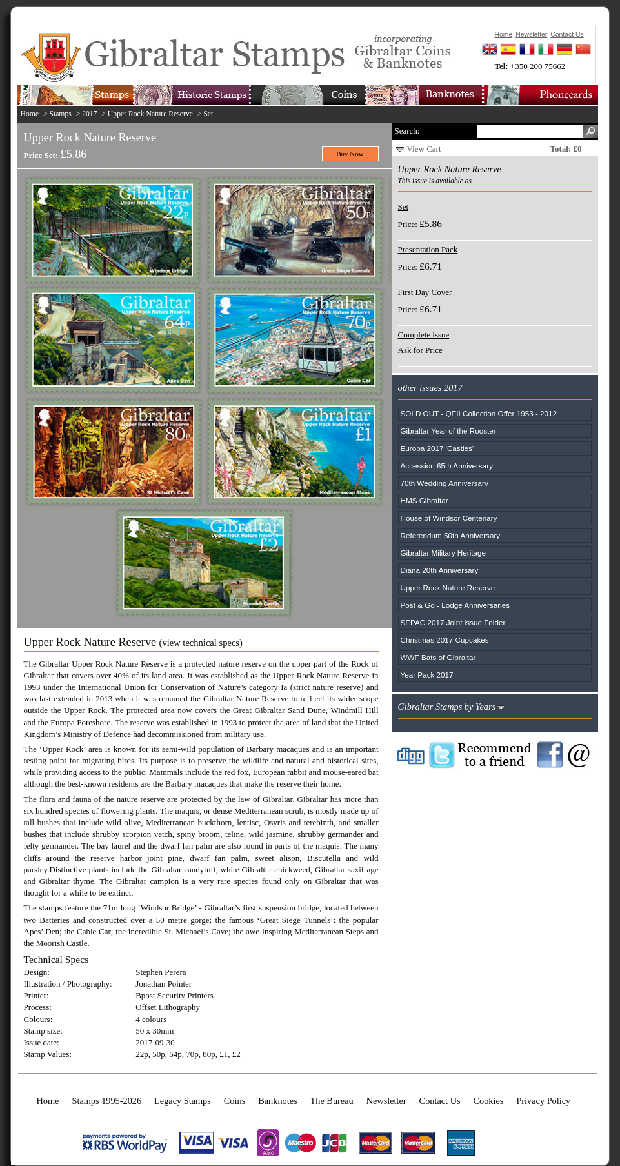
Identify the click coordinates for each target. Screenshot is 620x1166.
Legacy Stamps (182, 1101)
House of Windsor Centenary (449, 518)
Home (30, 114)
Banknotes (277, 1101)
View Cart (424, 149)
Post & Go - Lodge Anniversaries (455, 605)
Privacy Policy (543, 1101)
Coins (234, 1101)
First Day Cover (425, 292)
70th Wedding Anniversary (444, 483)
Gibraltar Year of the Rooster (448, 431)
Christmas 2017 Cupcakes (445, 640)
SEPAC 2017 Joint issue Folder (453, 622)
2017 (89, 114)
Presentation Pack (428, 249)
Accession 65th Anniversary (447, 465)
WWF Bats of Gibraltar (438, 657)
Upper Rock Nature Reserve (150, 114)
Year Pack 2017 (427, 674)
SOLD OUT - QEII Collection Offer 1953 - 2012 (479, 413)
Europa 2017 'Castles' (437, 448)
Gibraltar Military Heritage (443, 552)
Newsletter (386, 1101)
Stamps (60, 114)
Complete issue (424, 334)
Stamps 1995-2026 (106, 1101)
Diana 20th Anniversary (440, 570)
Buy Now (350, 153)
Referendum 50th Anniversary (451, 535)
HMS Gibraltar (424, 500)
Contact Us (440, 1101)
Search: (407, 131)
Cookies (489, 1101)
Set (208, 114)
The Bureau (332, 1101)
